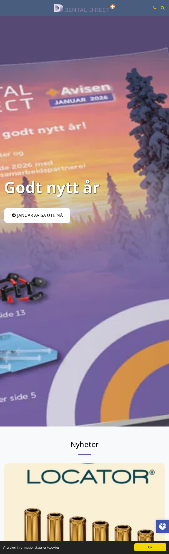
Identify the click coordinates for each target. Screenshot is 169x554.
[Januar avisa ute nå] (37, 215)
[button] (5, 7)
